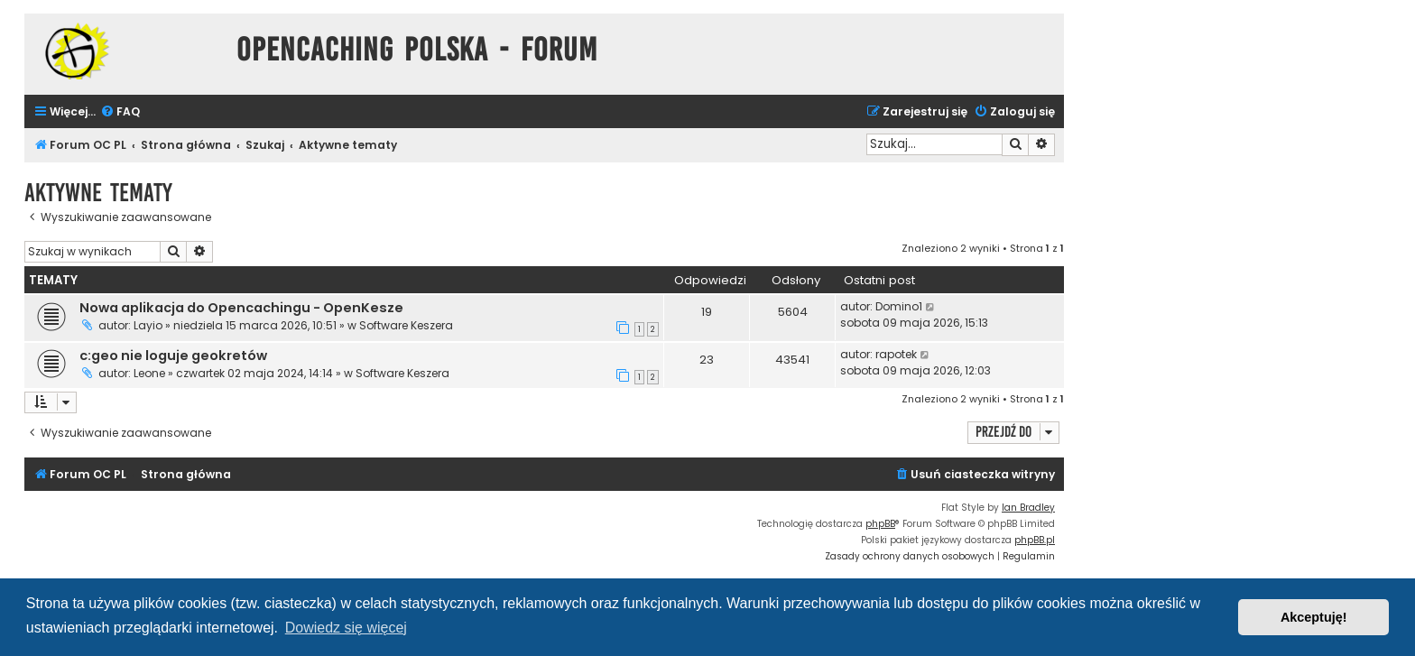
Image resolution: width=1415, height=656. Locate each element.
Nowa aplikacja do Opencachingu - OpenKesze (241, 308)
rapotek (896, 354)
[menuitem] (120, 112)
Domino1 (898, 306)
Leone (149, 373)
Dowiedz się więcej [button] (346, 627)
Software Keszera (406, 325)
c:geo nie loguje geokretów (173, 355)
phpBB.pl (1034, 540)
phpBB (880, 524)
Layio (148, 325)
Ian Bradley (1028, 507)
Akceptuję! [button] (1314, 617)
